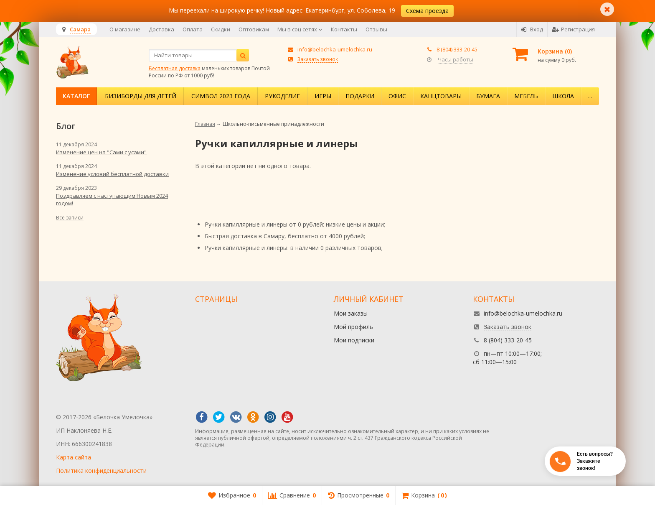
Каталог (76, 96)
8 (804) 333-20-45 (457, 49)
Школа (563, 96)
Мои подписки (354, 340)
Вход (532, 29)
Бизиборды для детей (140, 96)
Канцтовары (441, 96)
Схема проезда (427, 11)
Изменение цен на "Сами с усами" (101, 152)
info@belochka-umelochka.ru (334, 49)
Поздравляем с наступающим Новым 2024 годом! (112, 199)
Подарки (359, 96)
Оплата (193, 29)
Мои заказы (351, 313)
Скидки (220, 29)
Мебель (526, 96)
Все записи (70, 217)
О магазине (124, 29)
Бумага (488, 96)
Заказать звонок (317, 59)
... (590, 96)
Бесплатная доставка (175, 68)
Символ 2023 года (220, 96)
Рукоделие (282, 96)
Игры (323, 96)
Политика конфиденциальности (101, 470)
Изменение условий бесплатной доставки (112, 174)
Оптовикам (254, 29)
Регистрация (573, 29)
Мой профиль (353, 327)
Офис (397, 96)
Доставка (161, 29)
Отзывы (376, 29)
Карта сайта (73, 457)
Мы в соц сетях (299, 29)
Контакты (344, 29)
